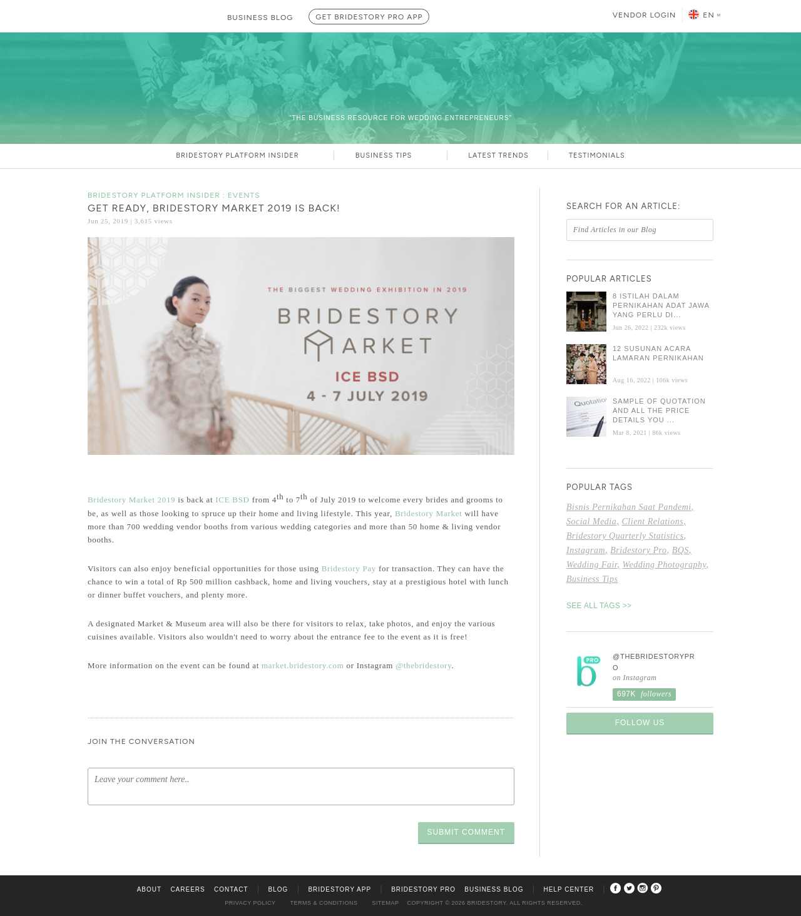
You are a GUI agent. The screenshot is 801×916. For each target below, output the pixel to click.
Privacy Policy (250, 903)
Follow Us (640, 722)
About (149, 889)
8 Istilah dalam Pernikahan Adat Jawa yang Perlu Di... (661, 305)
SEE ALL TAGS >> (598, 605)
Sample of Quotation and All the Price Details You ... (659, 410)
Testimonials (597, 155)
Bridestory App (339, 889)
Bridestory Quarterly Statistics (624, 536)
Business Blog (493, 889)
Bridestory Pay (349, 568)
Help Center (568, 889)
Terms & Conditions (324, 903)
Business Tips (391, 155)
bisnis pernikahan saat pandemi (628, 507)
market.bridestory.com (303, 665)
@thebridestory (423, 665)
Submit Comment (466, 832)
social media (591, 521)
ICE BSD (232, 500)
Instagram (585, 550)
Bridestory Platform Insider (245, 155)
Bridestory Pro (638, 550)
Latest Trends (498, 155)
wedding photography (665, 564)
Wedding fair (591, 564)
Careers (187, 889)
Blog (278, 889)
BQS (680, 550)
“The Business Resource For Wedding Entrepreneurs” (400, 117)
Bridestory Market (430, 513)
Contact (231, 889)
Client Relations (653, 521)
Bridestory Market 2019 (131, 500)
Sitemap (385, 903)
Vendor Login (644, 15)
